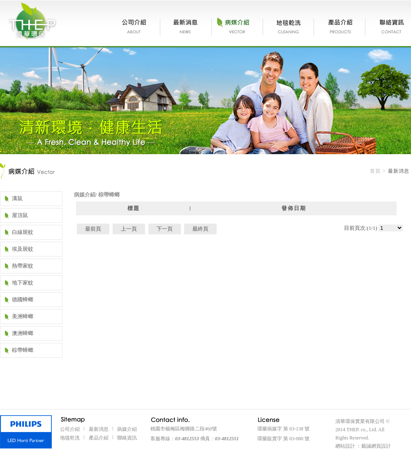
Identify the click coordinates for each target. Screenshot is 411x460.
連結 (26, 431)
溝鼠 (17, 198)
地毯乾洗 (288, 26)
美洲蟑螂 (22, 316)
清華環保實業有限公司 (32, 20)
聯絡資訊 (388, 26)
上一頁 (129, 229)
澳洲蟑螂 (22, 333)
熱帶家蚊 (22, 266)
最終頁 (200, 229)
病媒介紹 (237, 26)
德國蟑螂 (22, 299)
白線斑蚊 (22, 232)
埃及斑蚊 (22, 249)
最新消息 (186, 26)
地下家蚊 (22, 283)
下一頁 (165, 229)
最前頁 (93, 229)
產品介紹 (339, 26)
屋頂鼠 (20, 215)
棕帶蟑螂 (22, 350)
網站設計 (345, 446)
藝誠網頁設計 (376, 446)
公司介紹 (136, 26)
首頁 (375, 171)
